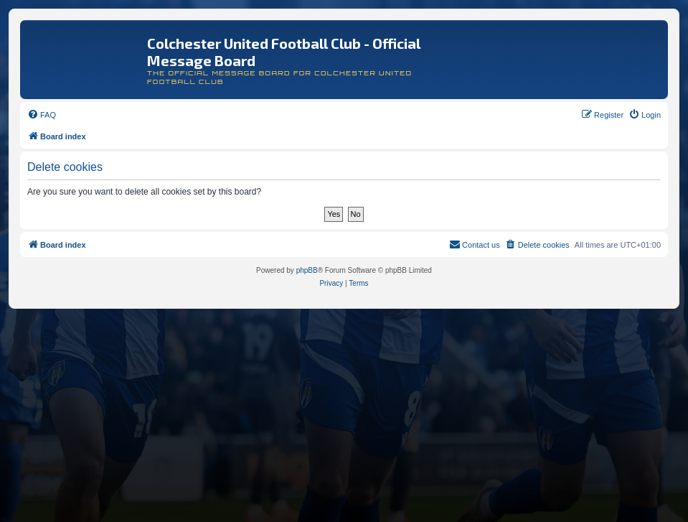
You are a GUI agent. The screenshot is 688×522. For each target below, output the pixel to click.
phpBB (307, 270)
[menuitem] (41, 114)
